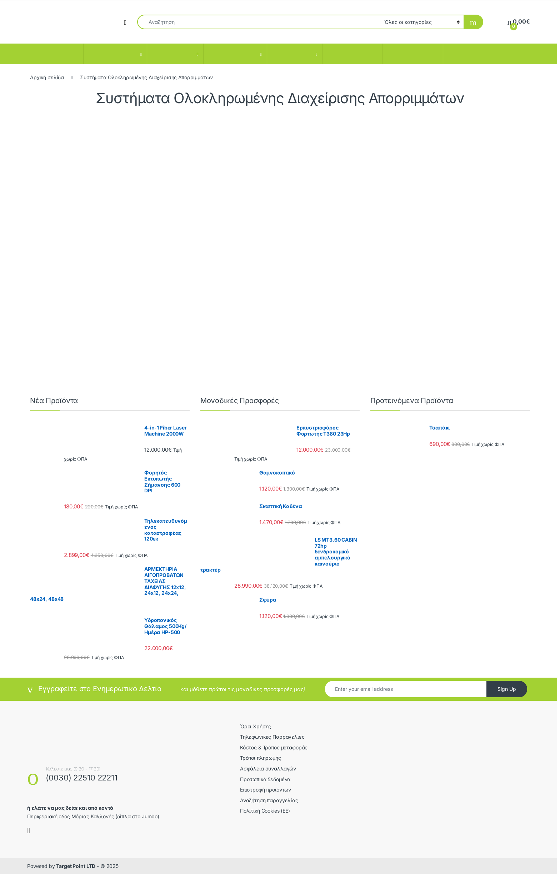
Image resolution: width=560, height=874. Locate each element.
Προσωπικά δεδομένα (265, 779)
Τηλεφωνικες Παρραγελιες (272, 737)
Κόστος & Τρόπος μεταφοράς (274, 747)
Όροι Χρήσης (255, 726)
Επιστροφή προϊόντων (265, 790)
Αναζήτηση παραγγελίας (269, 800)
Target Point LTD (75, 866)
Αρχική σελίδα (47, 77)
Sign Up (507, 689)
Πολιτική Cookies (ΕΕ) (265, 811)
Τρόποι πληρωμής (260, 758)
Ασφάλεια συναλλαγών (268, 768)
